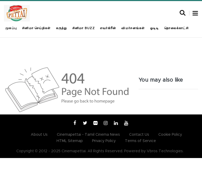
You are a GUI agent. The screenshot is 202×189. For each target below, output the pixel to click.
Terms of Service (140, 141)
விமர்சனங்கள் (133, 28)
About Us (39, 134)
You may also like (161, 80)
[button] (195, 14)
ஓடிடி (154, 28)
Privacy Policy (104, 141)
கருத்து (61, 28)
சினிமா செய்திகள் (36, 28)
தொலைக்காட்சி (176, 28)
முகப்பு (11, 28)
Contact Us (139, 134)
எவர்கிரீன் (108, 28)
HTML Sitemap (70, 141)
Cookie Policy (170, 134)
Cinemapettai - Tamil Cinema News (88, 134)
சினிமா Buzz (83, 28)
